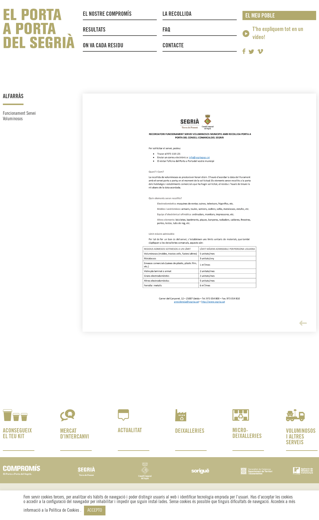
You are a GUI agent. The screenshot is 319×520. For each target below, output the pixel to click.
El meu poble (260, 15)
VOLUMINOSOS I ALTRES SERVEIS (301, 437)
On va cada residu (103, 45)
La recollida (178, 14)
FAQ (166, 30)
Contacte (173, 45)
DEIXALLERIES (189, 431)
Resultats (94, 30)
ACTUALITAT (130, 430)
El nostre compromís (107, 14)
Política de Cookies (64, 510)
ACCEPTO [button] (94, 510)
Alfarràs (13, 96)
